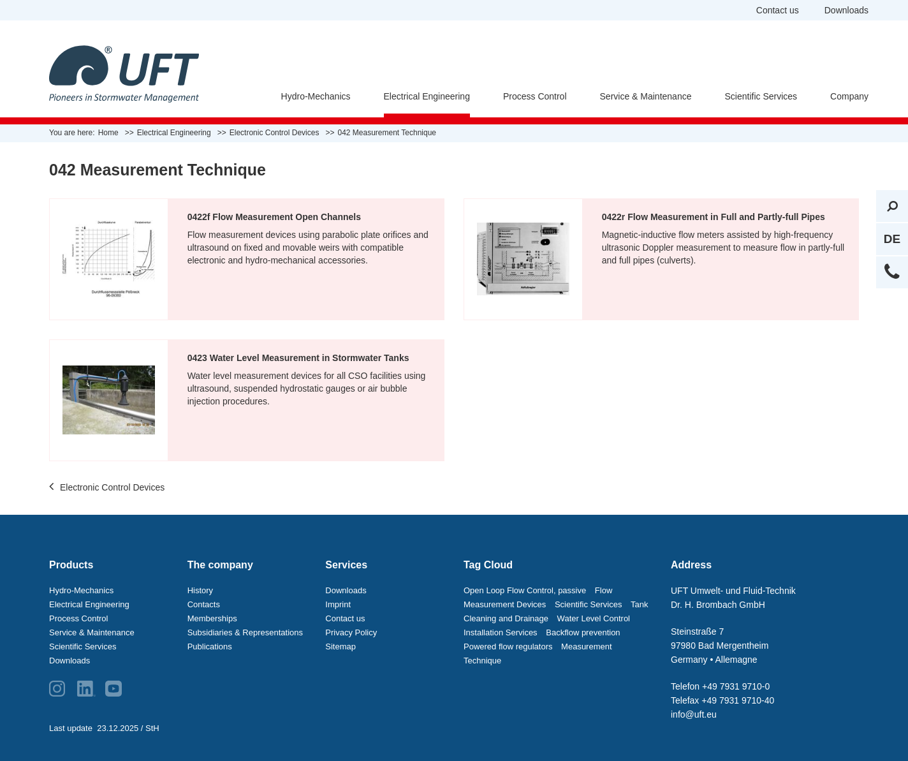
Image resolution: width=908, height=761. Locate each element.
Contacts (203, 604)
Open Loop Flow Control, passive (525, 590)
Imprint (338, 604)
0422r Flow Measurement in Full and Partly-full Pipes (713, 217)
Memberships (212, 618)
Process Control (535, 96)
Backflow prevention (583, 632)
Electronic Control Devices (107, 488)
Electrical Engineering (427, 96)
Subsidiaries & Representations (245, 632)
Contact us (777, 10)
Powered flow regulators (508, 646)
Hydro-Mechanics (316, 96)
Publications (209, 646)
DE (892, 239)
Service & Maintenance (646, 96)
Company (849, 96)
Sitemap (340, 646)
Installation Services (501, 632)
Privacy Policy (351, 632)
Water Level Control (593, 618)
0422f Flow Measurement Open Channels (274, 217)
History (200, 590)
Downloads (846, 10)
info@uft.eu (694, 714)
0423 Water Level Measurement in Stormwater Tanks (298, 358)
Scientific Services (760, 96)
